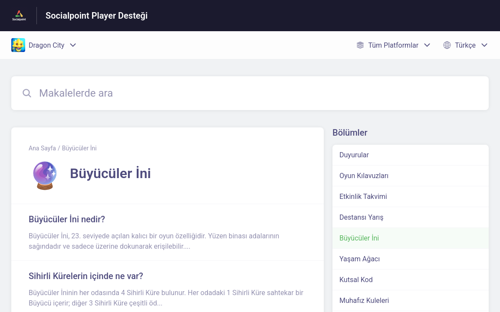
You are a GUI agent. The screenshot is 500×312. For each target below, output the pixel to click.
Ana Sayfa (42, 148)
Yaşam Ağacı (359, 259)
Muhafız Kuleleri (364, 300)
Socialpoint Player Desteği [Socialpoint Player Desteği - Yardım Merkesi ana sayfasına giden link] (97, 15)
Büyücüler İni (79, 148)
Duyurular (354, 155)
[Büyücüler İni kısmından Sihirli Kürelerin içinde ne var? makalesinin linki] (167, 289)
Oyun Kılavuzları (363, 176)
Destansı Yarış (361, 217)
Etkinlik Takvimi (363, 196)
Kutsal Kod (356, 280)
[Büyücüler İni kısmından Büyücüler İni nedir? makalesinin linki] (167, 232)
